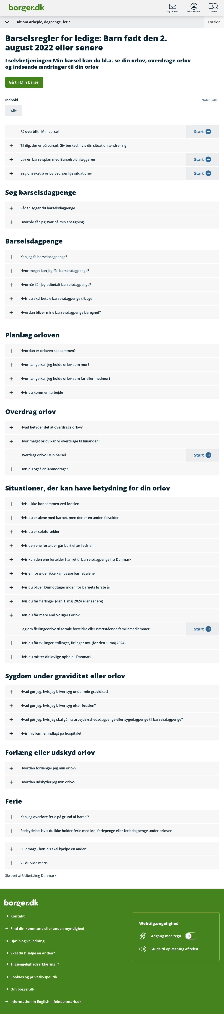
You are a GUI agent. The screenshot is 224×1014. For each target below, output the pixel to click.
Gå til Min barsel (24, 82)
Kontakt (17, 916)
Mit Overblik (193, 8)
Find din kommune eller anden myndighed (47, 928)
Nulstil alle (209, 100)
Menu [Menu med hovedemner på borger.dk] (214, 8)
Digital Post (172, 8)
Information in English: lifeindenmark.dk (46, 1001)
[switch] (174, 935)
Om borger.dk (22, 989)
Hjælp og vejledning (27, 941)
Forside (214, 22)
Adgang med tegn (166, 936)
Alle (14, 110)
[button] (112, 145)
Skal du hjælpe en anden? (32, 953)
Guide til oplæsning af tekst (174, 949)
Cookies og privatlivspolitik (33, 977)
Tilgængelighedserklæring (32, 964)
